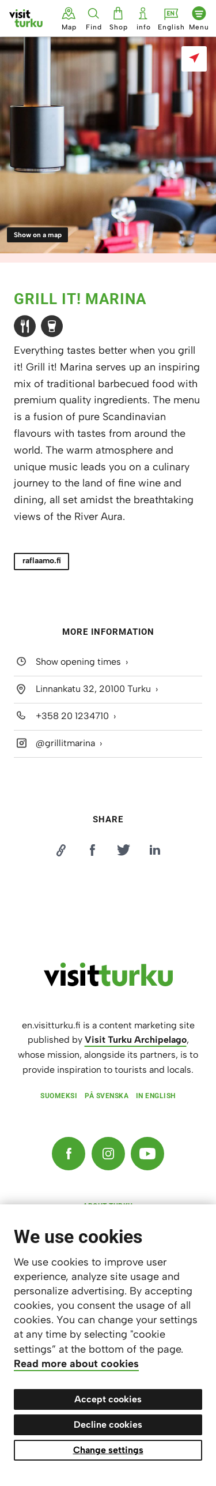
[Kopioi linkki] (61, 850)
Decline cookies (108, 1424)
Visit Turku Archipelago (136, 1039)
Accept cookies (108, 1399)
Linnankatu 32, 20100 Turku (93, 688)
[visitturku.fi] (108, 983)
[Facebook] (68, 1153)
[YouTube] (147, 1153)
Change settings (108, 1449)
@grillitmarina (65, 743)
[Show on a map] (194, 59)
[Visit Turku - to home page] (26, 18)
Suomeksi (58, 1096)
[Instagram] (108, 1153)
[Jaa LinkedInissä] (155, 850)
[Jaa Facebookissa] (92, 850)
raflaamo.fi (41, 561)
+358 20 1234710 (72, 715)
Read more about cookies (76, 1363)
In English (156, 1096)
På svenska (106, 1096)
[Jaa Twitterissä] (124, 850)
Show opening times (78, 662)
